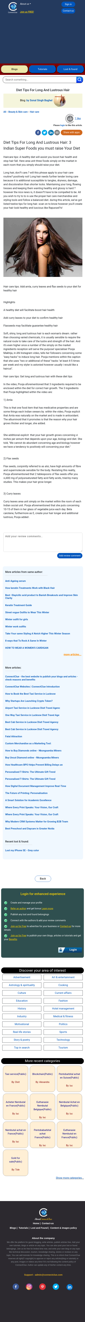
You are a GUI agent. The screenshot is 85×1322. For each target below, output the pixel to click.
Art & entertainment (63, 977)
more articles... (72, 654)
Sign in (68, 4)
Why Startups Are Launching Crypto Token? (29, 700)
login (62, 125)
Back (43, 878)
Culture (22, 992)
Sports (63, 1032)
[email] (57, 132)
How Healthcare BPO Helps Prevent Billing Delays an (34, 764)
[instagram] (29, 1286)
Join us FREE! (27, 12)
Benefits (13, 939)
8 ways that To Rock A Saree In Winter (26, 640)
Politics (63, 1024)
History (22, 1008)
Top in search (21, 1047)
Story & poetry (22, 1039)
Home (36, 1223)
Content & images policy (63, 1228)
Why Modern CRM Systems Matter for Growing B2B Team (36, 821)
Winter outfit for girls (16, 619)
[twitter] (44, 132)
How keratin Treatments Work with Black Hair (30, 588)
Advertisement (21, 977)
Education (22, 1000)
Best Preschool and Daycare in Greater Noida (29, 828)
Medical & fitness (63, 1016)
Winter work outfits (15, 626)
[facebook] (38, 132)
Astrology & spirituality (22, 985)
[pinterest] (42, 1286)
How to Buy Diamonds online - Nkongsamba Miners (33, 750)
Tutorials (42, 69)
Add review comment (70, 555)
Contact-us (68, 10)
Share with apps (72, 132)
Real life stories (22, 1032)
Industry (22, 1016)
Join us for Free (18, 926)
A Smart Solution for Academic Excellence (28, 800)
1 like (78, 118)
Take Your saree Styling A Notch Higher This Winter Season (37, 633)
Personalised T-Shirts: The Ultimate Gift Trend (30, 771)
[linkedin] (69, 1287)
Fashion (63, 1000)
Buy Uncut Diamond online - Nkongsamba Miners (32, 757)
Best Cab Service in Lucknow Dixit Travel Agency (31, 722)
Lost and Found (39, 1228)
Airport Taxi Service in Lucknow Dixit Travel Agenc (32, 707)
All (4, 112)
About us (24, 4)
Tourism (63, 1047)
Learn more (47, 908)
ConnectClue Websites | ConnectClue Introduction (32, 686)
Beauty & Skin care (18, 112)
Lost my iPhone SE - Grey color (22, 850)
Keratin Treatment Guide (18, 605)
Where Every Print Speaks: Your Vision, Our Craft (31, 807)
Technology (63, 1039)
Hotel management (63, 1008)
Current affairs (63, 992)
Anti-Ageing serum (15, 581)
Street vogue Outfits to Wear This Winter (27, 612)
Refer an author (18, 908)
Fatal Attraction (13, 736)
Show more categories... (70, 1177)
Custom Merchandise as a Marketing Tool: (28, 743)
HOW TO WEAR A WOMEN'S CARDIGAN (26, 647)
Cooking (63, 985)
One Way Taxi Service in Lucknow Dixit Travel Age (32, 715)
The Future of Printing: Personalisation (26, 793)
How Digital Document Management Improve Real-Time (35, 786)
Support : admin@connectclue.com (43, 1274)
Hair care (34, 112)
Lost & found (70, 69)
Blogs (14, 69)
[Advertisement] (42, 39)
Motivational (22, 1024)
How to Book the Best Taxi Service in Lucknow (30, 693)
